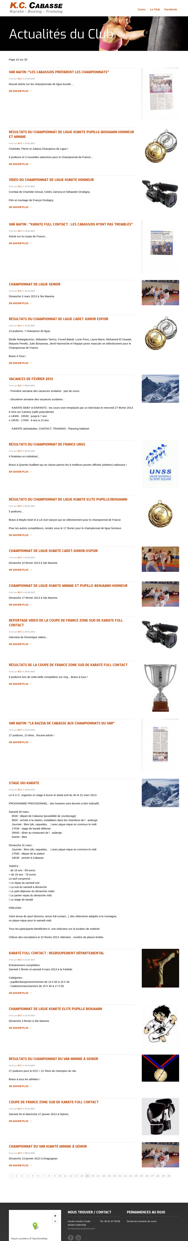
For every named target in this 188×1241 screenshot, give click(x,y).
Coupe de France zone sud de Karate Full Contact (54, 1102)
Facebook (170, 9)
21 (120, 1175)
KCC (20, 78)
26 (147, 1175)
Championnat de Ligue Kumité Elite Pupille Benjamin (55, 1009)
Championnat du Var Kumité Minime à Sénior (48, 1146)
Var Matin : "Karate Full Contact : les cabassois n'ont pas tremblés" (71, 224)
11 (65, 1175)
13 (76, 1175)
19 (109, 1175)
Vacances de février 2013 (31, 379)
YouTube (78, 1238)
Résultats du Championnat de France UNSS (47, 444)
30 (169, 1175)
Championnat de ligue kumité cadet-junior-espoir (53, 551)
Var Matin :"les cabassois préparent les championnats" (59, 72)
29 (163, 1175)
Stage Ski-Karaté (24, 783)
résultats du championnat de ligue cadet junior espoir (58, 319)
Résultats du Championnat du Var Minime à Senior (53, 1059)
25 (141, 1175)
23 (130, 1175)
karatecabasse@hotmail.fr (81, 1228)
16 (92, 1175)
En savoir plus (18, 91)
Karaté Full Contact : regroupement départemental (56, 953)
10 (60, 1175)
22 (125, 1175)
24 (136, 1175)
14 (81, 1175)
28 (158, 1175)
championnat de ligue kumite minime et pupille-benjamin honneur (68, 586)
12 (71, 1175)
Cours (142, 9)
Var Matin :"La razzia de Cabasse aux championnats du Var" (62, 723)
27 (152, 1175)
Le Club (155, 9)
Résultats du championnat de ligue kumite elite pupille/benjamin (68, 499)
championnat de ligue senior (34, 284)
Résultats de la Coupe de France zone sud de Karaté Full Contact (68, 665)
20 (114, 1175)
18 (103, 1175)
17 (98, 1175)
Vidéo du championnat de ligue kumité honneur (51, 180)
